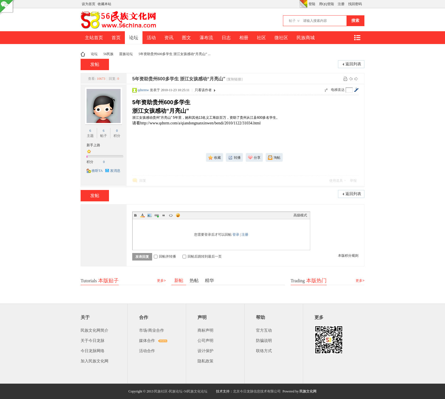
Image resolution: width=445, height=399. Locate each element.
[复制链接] (235, 79)
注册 (341, 4)
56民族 (108, 54)
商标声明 (205, 330)
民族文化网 (307, 391)
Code (171, 215)
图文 (186, 37)
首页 (116, 37)
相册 (243, 37)
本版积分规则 (348, 256)
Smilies (178, 215)
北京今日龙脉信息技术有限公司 (257, 391)
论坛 (133, 37)
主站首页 (94, 37)
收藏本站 (104, 4)
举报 (353, 181)
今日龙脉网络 (92, 351)
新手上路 (93, 145)
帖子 (292, 21)
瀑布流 (206, 37)
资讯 (168, 37)
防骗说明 (264, 341)
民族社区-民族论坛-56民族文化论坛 (180, 391)
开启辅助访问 (298, 4)
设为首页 (88, 4)
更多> (161, 281)
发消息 (115, 171)
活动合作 (147, 351)
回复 (142, 181)
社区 (261, 37)
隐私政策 (205, 361)
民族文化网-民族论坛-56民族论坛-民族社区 (83, 54)
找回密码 (355, 4)
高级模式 (300, 215)
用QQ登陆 (326, 4)
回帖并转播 (165, 256)
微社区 (281, 37)
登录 (235, 235)
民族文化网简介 (94, 330)
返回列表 (353, 64)
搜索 (355, 20)
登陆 (311, 4)
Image (149, 215)
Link (156, 215)
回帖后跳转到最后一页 (202, 256)
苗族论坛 (126, 54)
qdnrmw (143, 90)
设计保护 (205, 351)
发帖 (94, 64)
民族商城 (306, 37)
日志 (226, 37)
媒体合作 (147, 341)
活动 (151, 37)
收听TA (97, 171)
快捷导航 (357, 37)
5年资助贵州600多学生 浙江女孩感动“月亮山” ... (174, 54)
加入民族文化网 (94, 361)
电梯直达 (338, 90)
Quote (164, 215)
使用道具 (336, 181)
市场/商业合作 (151, 330)
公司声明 (205, 341)
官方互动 (264, 330)
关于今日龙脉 (92, 341)
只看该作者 (203, 90)
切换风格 (303, 4)
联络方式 (264, 351)
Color (142, 215)
